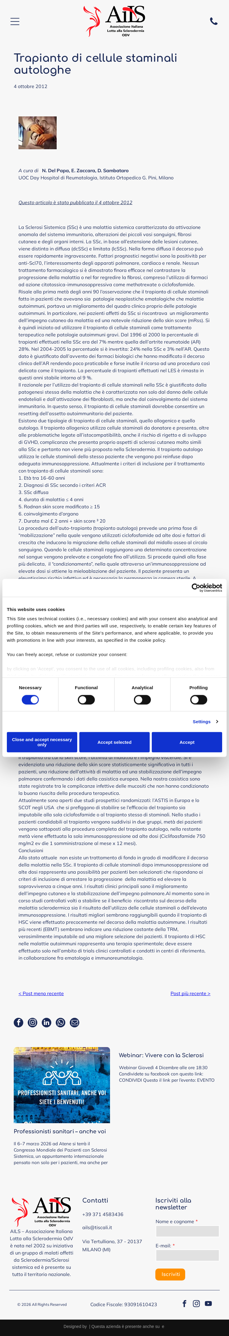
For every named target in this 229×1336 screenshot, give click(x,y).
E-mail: (163, 1246)
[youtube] (208, 1304)
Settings (202, 721)
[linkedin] (46, 1023)
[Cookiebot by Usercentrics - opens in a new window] (196, 587)
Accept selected (114, 742)
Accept (187, 742)
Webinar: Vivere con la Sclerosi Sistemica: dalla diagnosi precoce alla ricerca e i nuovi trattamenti (165, 1056)
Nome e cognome (175, 1221)
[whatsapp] (60, 1023)
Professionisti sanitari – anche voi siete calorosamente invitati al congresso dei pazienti (60, 1132)
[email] (74, 1023)
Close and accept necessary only (42, 742)
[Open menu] (14, 21)
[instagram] (32, 1023)
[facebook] (18, 1023)
